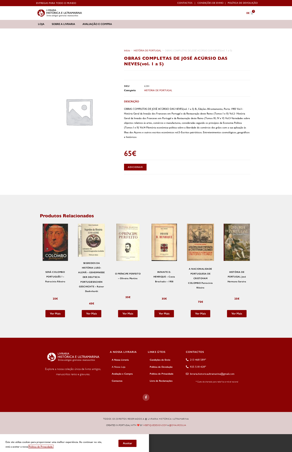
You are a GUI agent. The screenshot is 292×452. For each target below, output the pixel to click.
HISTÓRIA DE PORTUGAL (147, 50)
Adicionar (135, 167)
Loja (41, 24)
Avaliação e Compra (97, 24)
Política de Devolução (243, 2)
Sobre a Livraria (63, 24)
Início (127, 50)
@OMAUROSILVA (177, 423)
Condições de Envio (210, 2)
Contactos (184, 2)
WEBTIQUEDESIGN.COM (155, 423)
